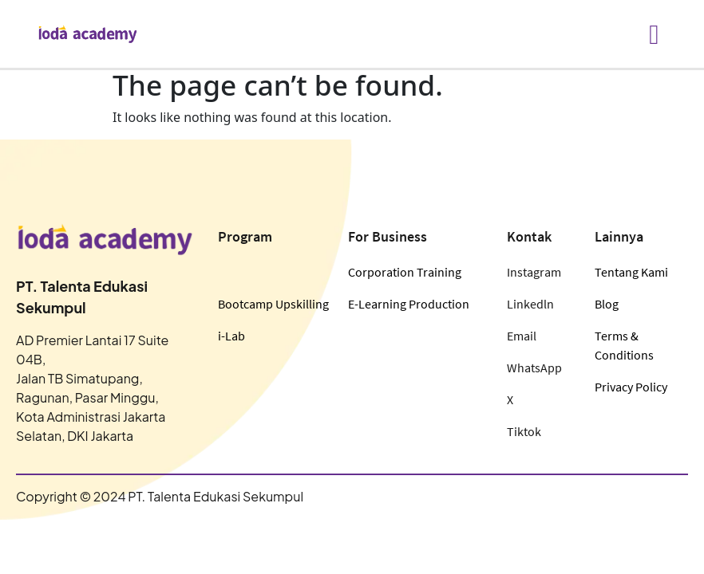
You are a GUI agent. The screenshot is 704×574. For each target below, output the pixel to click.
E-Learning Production (408, 304)
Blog (607, 304)
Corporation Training (404, 272)
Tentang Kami (631, 272)
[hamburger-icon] (654, 34)
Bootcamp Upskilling (273, 304)
